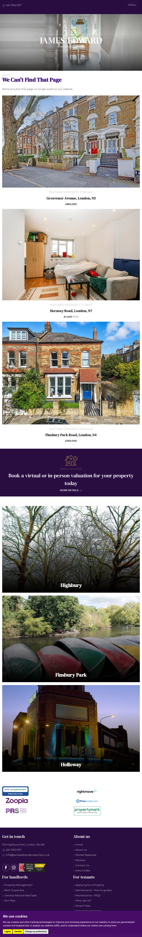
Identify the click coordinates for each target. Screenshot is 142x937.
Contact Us (81, 866)
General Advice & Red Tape (19, 896)
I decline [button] (18, 931)
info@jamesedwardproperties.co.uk (27, 856)
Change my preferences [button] (36, 931)
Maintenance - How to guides (92, 891)
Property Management (17, 886)
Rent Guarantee (13, 891)
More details (71, 490)
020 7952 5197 (13, 5)
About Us (80, 851)
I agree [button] (7, 931)
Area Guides (81, 872)
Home (78, 846)
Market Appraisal (84, 856)
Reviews (79, 861)
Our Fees (8, 902)
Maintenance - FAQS (86, 896)
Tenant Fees (81, 907)
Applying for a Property (88, 886)
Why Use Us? (82, 902)
